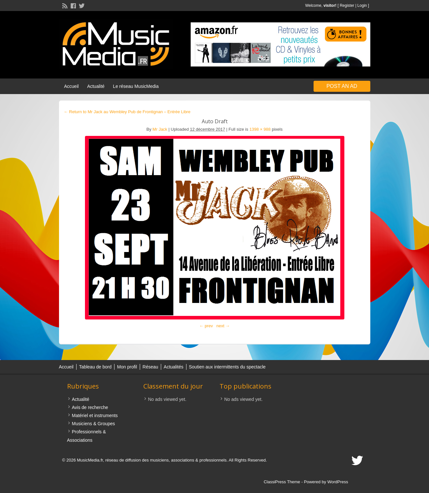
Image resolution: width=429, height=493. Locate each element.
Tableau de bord (95, 366)
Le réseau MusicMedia (136, 86)
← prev (206, 325)
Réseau (150, 366)
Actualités (174, 366)
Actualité (96, 86)
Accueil (71, 86)
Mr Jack (159, 129)
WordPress (337, 481)
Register (347, 5)
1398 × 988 (259, 129)
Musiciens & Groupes (93, 423)
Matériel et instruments (95, 415)
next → (223, 325)
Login (362, 5)
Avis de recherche (90, 407)
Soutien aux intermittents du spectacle (227, 366)
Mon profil (127, 366)
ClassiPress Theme (282, 481)
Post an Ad (342, 86)
